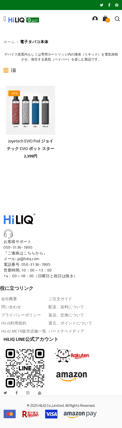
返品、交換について (66, 314)
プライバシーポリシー (21, 314)
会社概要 (9, 298)
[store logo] (28, 19)
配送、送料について (66, 306)
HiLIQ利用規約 (14, 323)
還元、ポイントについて (70, 323)
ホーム (9, 42)
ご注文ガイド (60, 298)
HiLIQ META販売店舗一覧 (23, 331)
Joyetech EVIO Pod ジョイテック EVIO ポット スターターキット (30, 144)
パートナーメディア (66, 331)
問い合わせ (11, 306)
